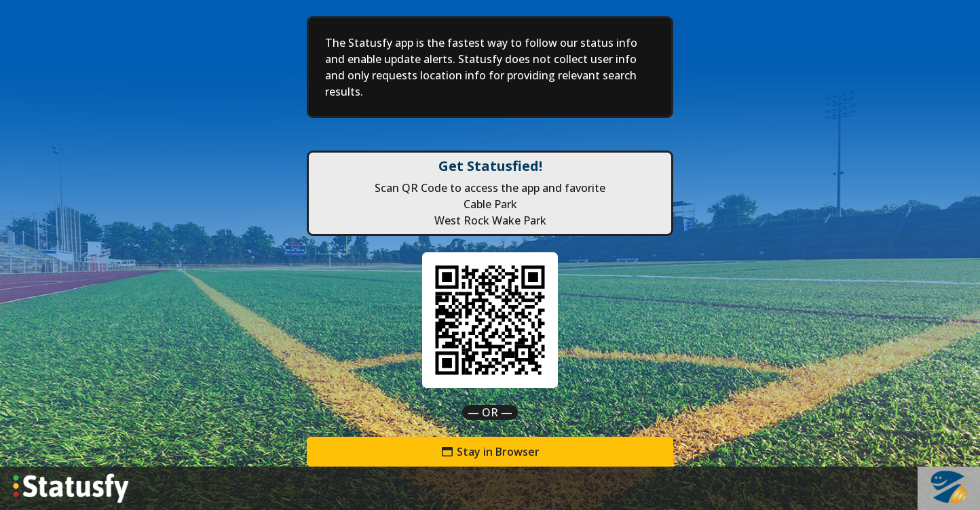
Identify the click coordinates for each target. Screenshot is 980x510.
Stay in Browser (490, 451)
